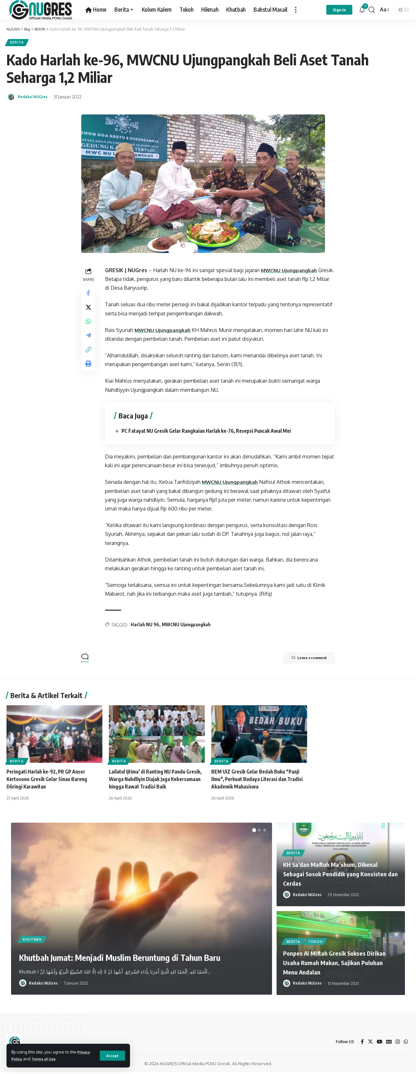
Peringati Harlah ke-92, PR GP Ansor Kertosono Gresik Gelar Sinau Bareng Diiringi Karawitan (49, 781)
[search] (372, 10)
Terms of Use (46, 1058)
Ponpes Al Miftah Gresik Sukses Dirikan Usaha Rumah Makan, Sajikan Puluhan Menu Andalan (339, 964)
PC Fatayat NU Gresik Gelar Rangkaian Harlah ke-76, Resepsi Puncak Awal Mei (213, 433)
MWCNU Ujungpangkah (291, 272)
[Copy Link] (89, 358)
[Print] (89, 374)
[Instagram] (397, 1043)
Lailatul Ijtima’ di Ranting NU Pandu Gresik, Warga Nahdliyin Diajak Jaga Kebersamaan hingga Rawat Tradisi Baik (155, 781)
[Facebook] (361, 1043)
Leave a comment (302, 660)
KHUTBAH (33, 923)
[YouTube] (378, 1043)
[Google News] (388, 1043)
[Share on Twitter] (89, 311)
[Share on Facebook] (89, 296)
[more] (295, 10)
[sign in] (339, 10)
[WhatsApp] (406, 1043)
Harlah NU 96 (146, 627)
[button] (254, 832)
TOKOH (317, 943)
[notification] (362, 9)
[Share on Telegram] (89, 343)
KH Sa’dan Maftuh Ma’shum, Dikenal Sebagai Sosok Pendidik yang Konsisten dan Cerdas (337, 875)
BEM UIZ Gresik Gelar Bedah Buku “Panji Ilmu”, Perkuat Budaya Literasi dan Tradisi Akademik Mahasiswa (257, 781)
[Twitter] (369, 1043)
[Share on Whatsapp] (89, 327)
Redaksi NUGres (35, 98)
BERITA (18, 43)
